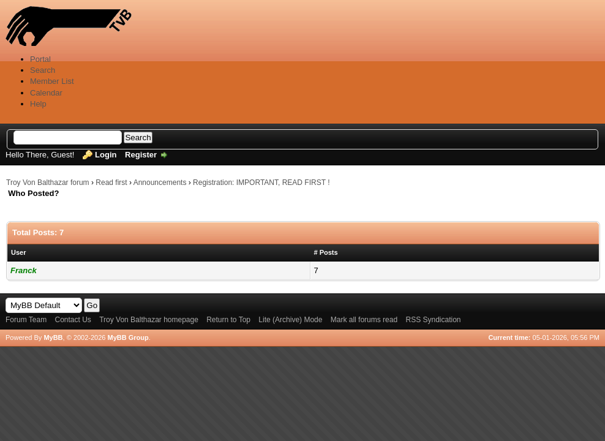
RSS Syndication (432, 319)
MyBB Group (127, 337)
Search (42, 70)
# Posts (326, 252)
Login (105, 154)
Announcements (160, 182)
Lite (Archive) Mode (290, 319)
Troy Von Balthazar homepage (148, 319)
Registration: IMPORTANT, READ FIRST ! (261, 182)
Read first (111, 182)
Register (141, 154)
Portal (40, 59)
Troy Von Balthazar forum (47, 182)
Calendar (46, 92)
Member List (52, 81)
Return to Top (228, 319)
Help (38, 103)
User (18, 252)
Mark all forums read (364, 319)
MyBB (52, 337)
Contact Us (72, 319)
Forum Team (26, 319)
